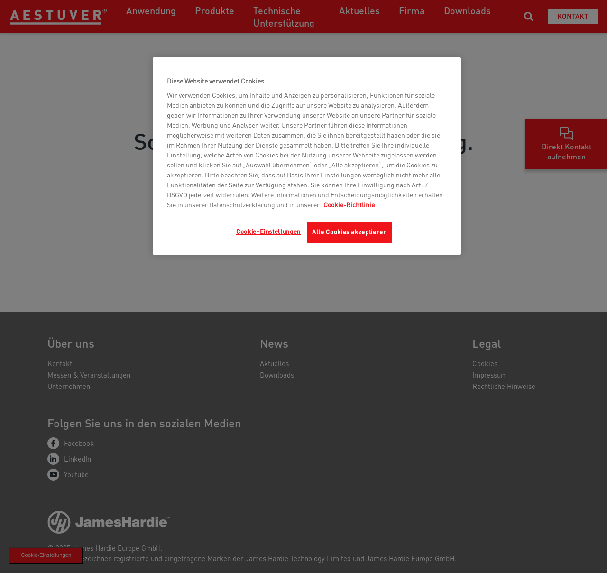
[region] (307, 156)
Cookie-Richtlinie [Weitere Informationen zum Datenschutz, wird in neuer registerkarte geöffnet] (349, 204)
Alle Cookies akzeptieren (349, 232)
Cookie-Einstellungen (268, 231)
